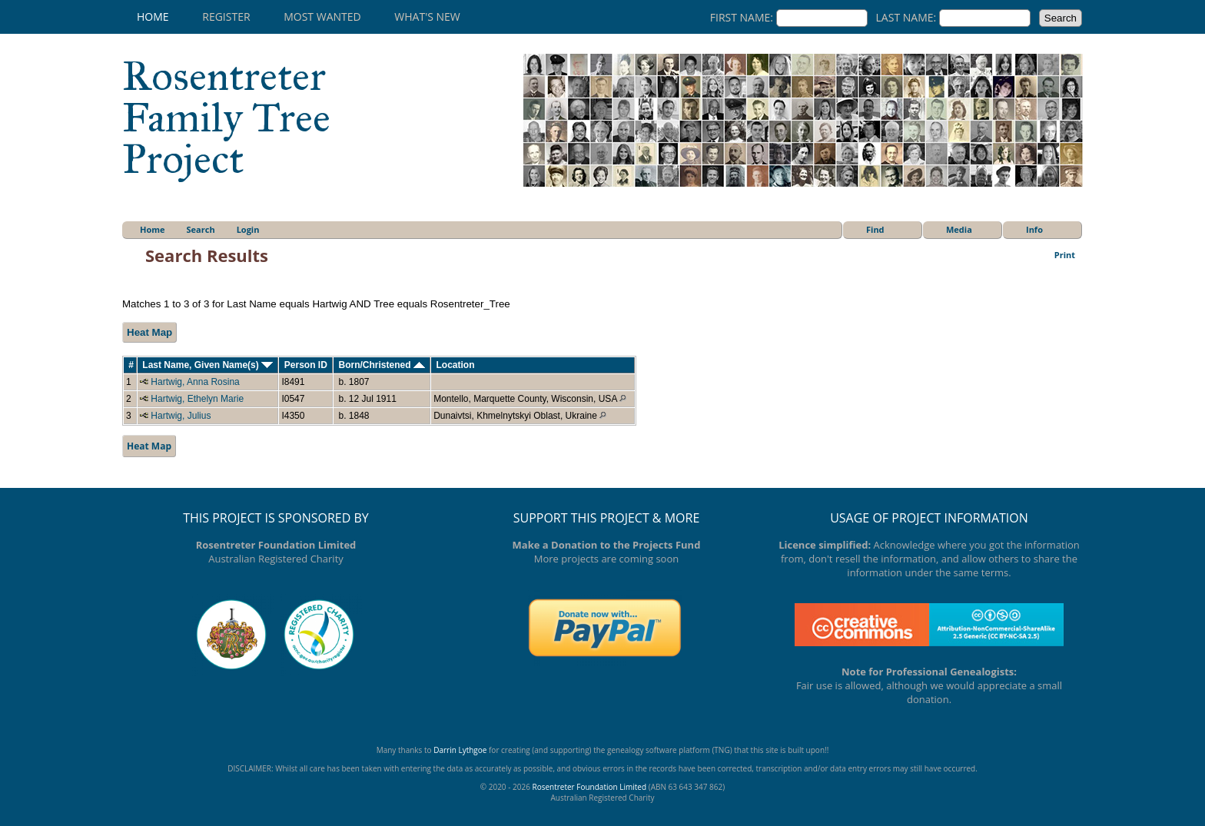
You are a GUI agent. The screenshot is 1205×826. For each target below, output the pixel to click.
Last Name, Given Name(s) (207, 365)
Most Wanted (322, 16)
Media (959, 229)
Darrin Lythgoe (459, 750)
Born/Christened (381, 365)
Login (248, 229)
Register (226, 16)
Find (875, 229)
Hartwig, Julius (181, 415)
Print (1064, 254)
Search (201, 229)
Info (1034, 229)
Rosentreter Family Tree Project (226, 117)
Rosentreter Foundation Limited (589, 786)
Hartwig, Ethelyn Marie (197, 398)
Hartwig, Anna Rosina (195, 382)
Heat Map (149, 332)
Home (153, 16)
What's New (427, 16)
